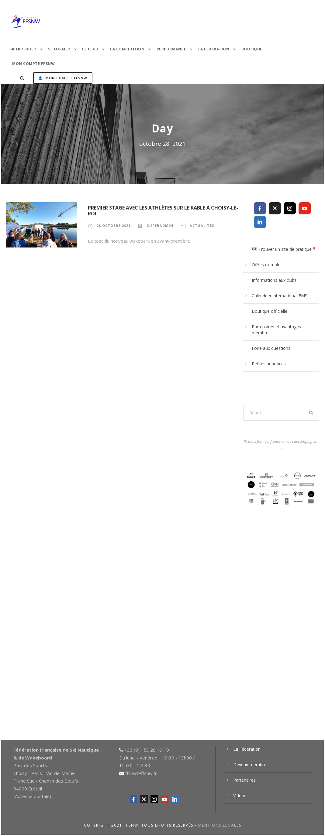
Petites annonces (269, 364)
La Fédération (214, 49)
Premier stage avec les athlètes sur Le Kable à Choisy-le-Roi (163, 210)
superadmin (160, 225)
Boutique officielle (269, 311)
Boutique (251, 49)
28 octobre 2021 (113, 225)
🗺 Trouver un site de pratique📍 (284, 249)
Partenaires (244, 780)
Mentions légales (219, 825)
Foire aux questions (271, 348)
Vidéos (239, 795)
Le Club (90, 49)
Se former (59, 49)
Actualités (202, 225)
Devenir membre (249, 764)
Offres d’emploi (267, 265)
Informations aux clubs (274, 280)
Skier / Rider (22, 49)
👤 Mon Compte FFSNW (62, 78)
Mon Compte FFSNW (33, 63)
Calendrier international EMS (279, 296)
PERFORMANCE (171, 49)
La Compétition (127, 49)
